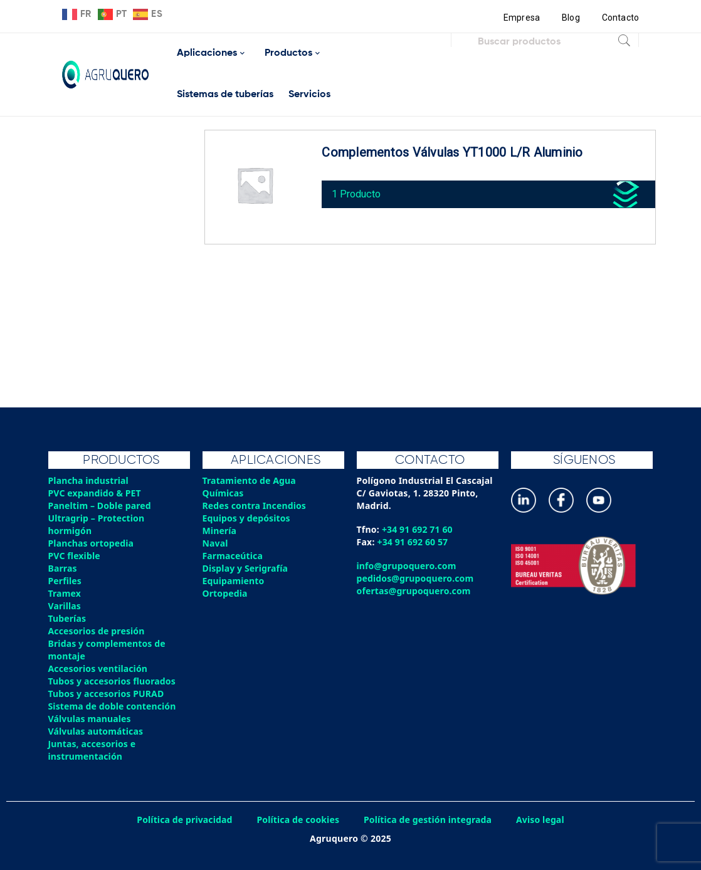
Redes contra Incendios (255, 505)
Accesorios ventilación (98, 668)
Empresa (520, 18)
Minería (220, 531)
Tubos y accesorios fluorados (113, 681)
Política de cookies (297, 819)
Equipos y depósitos (247, 518)
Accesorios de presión (97, 631)
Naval (216, 543)
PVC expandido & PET (95, 493)
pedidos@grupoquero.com (416, 578)
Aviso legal (543, 819)
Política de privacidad (182, 819)
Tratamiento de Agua (250, 480)
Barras (63, 568)
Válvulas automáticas (96, 731)
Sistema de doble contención (113, 706)
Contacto (620, 18)
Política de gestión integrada (429, 819)
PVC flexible (75, 556)
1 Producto (359, 191)
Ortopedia (225, 593)
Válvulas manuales (90, 719)
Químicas (224, 493)
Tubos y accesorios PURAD (107, 694)
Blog (570, 18)
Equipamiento (234, 581)
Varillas (65, 606)
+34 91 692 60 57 (413, 542)
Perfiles (65, 581)
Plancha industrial (89, 480)
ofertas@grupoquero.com (415, 591)
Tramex (65, 593)
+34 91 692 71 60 (418, 529)
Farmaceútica (233, 556)
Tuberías (67, 618)
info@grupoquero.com (407, 566)
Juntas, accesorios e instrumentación (92, 750)
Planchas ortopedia (91, 543)
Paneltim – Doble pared (100, 505)
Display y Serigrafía (246, 568)
